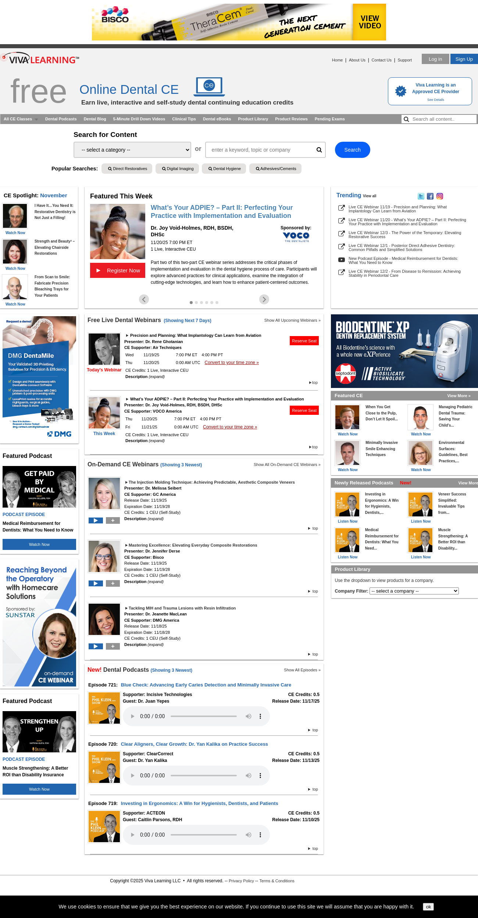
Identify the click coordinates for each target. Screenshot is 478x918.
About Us (357, 60)
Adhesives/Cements (276, 168)
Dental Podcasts (61, 119)
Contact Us (382, 60)
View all (370, 196)
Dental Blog (95, 119)
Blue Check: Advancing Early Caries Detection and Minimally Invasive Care (206, 685)
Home (337, 60)
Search (353, 150)
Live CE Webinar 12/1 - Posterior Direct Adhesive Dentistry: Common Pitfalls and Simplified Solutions (402, 247)
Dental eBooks (217, 119)
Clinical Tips (184, 119)
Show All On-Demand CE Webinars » (287, 464)
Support (404, 60)
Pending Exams (330, 119)
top (315, 382)
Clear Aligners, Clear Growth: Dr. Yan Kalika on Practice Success (194, 744)
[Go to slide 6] (216, 302)
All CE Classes (18, 119)
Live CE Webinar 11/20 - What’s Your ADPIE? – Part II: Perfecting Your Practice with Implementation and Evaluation (407, 222)
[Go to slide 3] (201, 302)
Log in (435, 59)
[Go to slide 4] (206, 302)
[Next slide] (264, 299)
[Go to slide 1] (191, 302)
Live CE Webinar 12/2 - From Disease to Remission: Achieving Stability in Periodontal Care (405, 273)
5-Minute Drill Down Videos (139, 119)
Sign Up (464, 59)
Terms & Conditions (276, 881)
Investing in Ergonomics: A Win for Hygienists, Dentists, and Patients (199, 803)
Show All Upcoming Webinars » (292, 320)
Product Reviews (291, 119)
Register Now (117, 270)
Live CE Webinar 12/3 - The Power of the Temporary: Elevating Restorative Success (405, 234)
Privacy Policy (241, 881)
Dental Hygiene (224, 168)
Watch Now (39, 544)
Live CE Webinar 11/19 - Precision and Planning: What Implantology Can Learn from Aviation (398, 209)
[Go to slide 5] (211, 302)
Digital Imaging (178, 168)
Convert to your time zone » (232, 362)
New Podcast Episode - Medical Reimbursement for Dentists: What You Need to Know (403, 260)
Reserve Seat (304, 341)
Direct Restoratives (127, 168)
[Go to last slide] (144, 299)
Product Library (253, 119)
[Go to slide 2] (196, 302)
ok (428, 907)
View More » (459, 395)
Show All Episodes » (302, 670)
